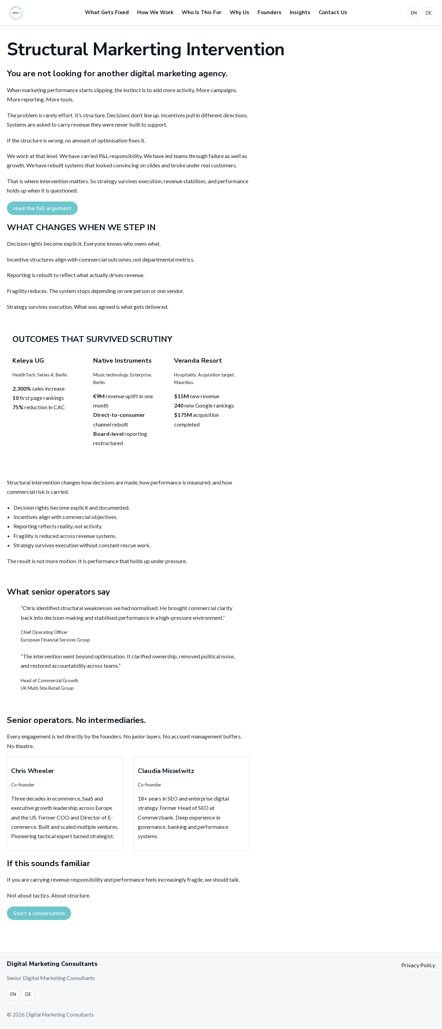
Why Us (239, 12)
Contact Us (333, 12)
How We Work (155, 12)
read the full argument (42, 208)
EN (414, 13)
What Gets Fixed (107, 12)
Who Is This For (201, 12)
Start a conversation (39, 913)
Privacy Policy (418, 965)
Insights (300, 12)
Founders (269, 12)
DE (429, 13)
